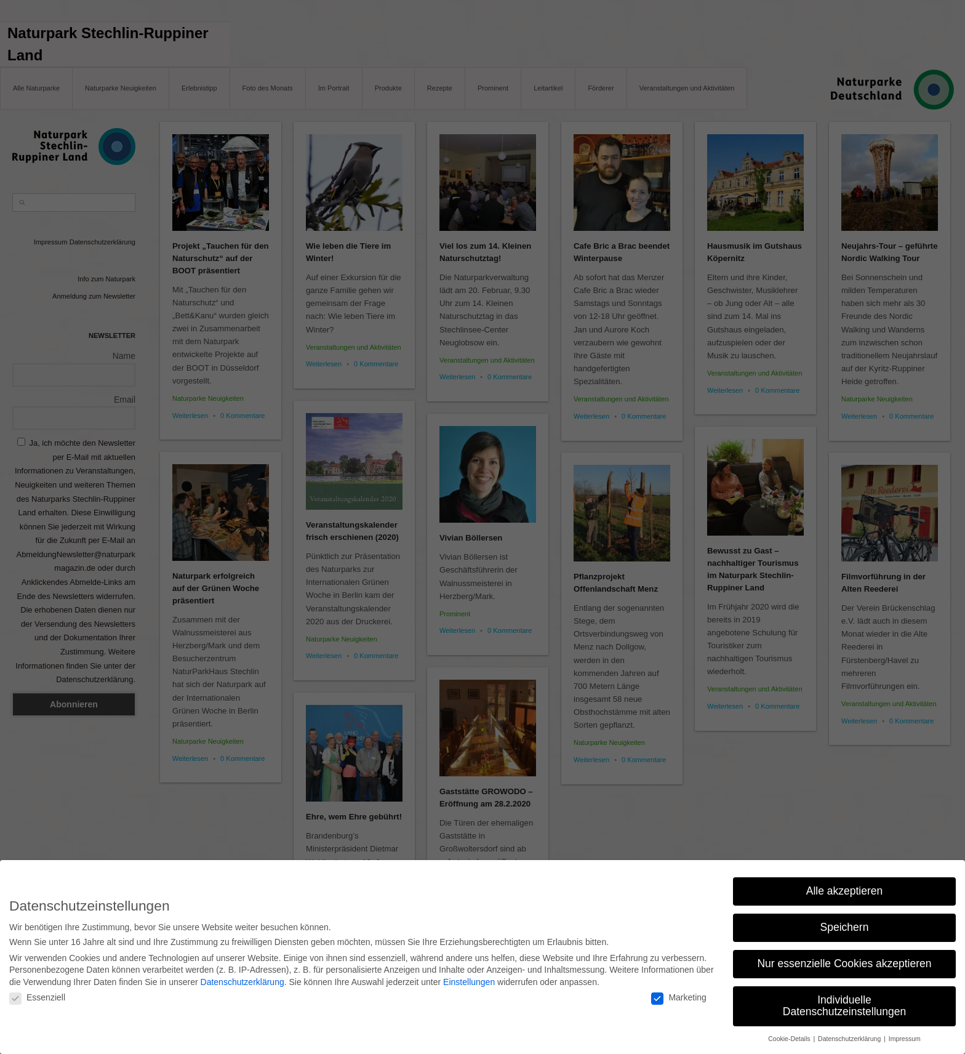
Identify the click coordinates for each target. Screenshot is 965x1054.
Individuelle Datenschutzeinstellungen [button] (844, 1000)
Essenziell (37, 992)
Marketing (678, 992)
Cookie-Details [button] (790, 1033)
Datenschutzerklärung (242, 976)
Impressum (905, 1033)
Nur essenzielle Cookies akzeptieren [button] (844, 958)
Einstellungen (469, 976)
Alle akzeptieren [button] (844, 885)
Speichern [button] (844, 921)
